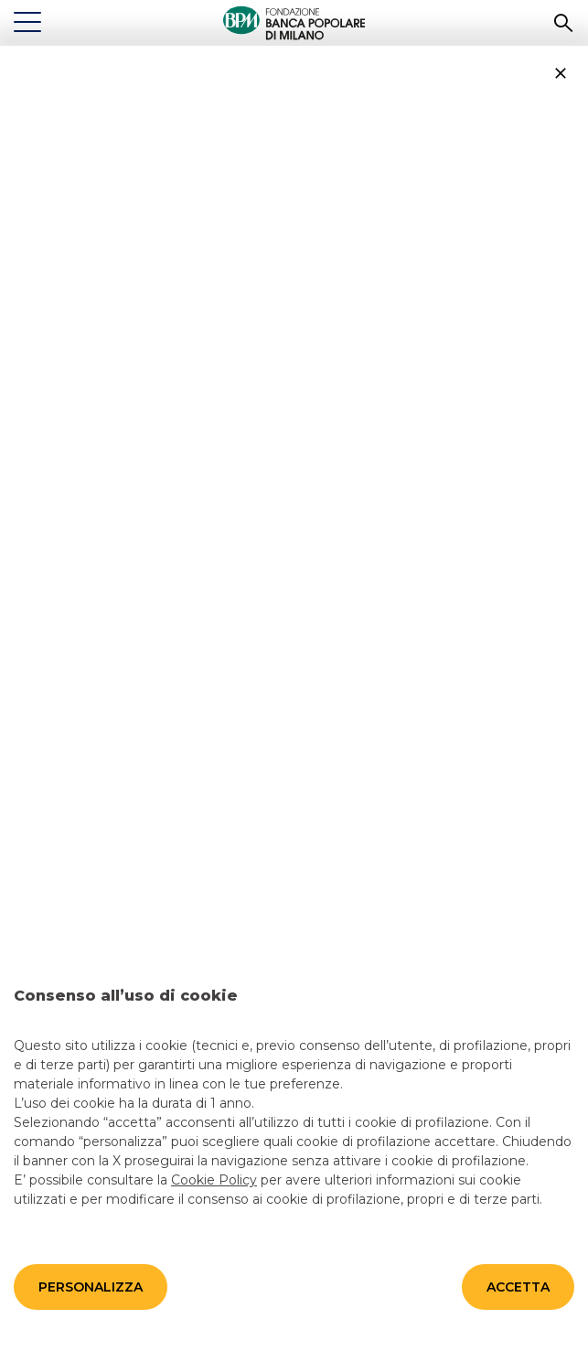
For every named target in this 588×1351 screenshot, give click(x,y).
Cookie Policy (214, 1179)
